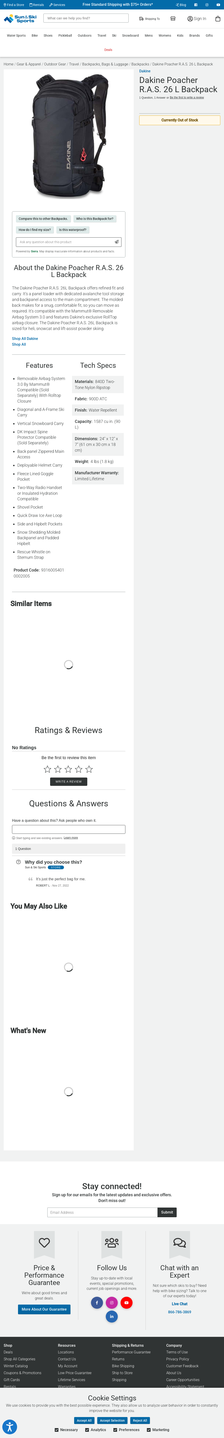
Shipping (119, 1380)
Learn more (71, 837)
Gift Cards (12, 1380)
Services (57, 5)
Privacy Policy (177, 1359)
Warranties (67, 1387)
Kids (180, 35)
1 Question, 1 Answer (152, 97)
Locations (66, 1352)
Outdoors (84, 35)
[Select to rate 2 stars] (58, 769)
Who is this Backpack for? (94, 219)
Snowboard (130, 35)
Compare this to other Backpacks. (43, 219)
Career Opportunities (183, 1380)
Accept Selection (112, 1420)
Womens (165, 35)
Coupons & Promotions (22, 1373)
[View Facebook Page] (195, 5)
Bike (35, 35)
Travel (101, 35)
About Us (173, 1373)
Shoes (48, 35)
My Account (67, 1366)
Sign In (197, 18)
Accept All (84, 1420)
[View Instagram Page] (207, 5)
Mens (149, 35)
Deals (108, 50)
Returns (118, 1359)
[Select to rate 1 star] (47, 769)
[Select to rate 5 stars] (89, 769)
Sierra (34, 251)
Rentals (37, 5)
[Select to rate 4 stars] (78, 769)
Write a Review (69, 781)
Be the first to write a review (187, 97)
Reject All (140, 1420)
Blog (181, 5)
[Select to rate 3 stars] (68, 769)
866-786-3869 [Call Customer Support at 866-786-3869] (179, 1312)
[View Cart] (217, 18)
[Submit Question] (116, 242)
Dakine (145, 71)
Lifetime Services (71, 1380)
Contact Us (67, 1359)
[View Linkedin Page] (112, 1317)
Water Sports (16, 35)
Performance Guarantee (131, 1352)
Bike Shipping (123, 1366)
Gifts (209, 35)
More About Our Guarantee (44, 1309)
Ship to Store (122, 1373)
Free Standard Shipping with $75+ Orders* (118, 4)
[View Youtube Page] (218, 5)
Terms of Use (177, 1352)
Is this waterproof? (72, 230)
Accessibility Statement (185, 1387)
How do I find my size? (35, 230)
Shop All (19, 344)
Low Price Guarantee (74, 1373)
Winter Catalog (16, 1366)
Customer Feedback (182, 1366)
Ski (114, 35)
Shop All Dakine (25, 339)
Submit (167, 1212)
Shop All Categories (19, 1359)
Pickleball (65, 35)
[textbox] (68, 829)
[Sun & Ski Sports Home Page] (20, 18)
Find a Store (14, 5)
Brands (194, 35)
